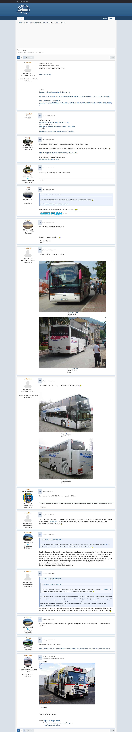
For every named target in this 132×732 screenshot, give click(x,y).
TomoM (28, 638)
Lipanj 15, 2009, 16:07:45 (49, 380)
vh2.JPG (64, 433)
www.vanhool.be (45, 75)
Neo (28, 188)
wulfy (57, 22)
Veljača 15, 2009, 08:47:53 (48, 189)
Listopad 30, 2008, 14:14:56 (45, 63)
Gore (19, 730)
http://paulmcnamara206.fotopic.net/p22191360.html (57, 131)
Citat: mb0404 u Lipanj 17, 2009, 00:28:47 (51, 539)
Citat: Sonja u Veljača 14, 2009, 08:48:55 (51, 195)
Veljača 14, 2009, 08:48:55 (48, 139)
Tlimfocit (28, 533)
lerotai (28, 166)
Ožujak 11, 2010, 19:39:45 (49, 656)
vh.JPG (64, 479)
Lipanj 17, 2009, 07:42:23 (48, 534)
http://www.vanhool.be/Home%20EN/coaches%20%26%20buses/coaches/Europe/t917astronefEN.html (74, 649)
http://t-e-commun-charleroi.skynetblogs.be (58, 723)
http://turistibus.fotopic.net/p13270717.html (54, 122)
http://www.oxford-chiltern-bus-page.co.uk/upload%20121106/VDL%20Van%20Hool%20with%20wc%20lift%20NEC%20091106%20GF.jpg (76, 103)
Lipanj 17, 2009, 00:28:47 (48, 514)
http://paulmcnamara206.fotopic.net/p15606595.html (57, 127)
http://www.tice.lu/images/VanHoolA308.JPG (54, 92)
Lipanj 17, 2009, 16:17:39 (48, 619)
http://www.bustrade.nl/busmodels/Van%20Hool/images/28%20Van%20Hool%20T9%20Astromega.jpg (74, 96)
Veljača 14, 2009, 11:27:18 (48, 167)
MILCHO (28, 655)
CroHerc (28, 63)
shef (28, 489)
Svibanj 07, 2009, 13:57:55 (50, 250)
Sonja (28, 138)
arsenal (28, 248)
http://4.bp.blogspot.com (52, 721)
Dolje (19, 57)
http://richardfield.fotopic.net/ (49, 159)
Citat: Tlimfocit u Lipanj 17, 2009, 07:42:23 (51, 579)
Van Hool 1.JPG (72, 312)
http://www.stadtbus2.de (52, 725)
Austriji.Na (53, 521)
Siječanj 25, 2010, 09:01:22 (49, 639)
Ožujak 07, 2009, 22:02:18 (48, 222)
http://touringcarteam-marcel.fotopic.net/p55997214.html (58, 153)
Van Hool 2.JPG (72, 368)
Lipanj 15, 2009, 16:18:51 (48, 491)
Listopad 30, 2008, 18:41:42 (48, 115)
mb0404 (28, 513)
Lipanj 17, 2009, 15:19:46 (48, 573)
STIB (28, 220)
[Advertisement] (66, 36)
